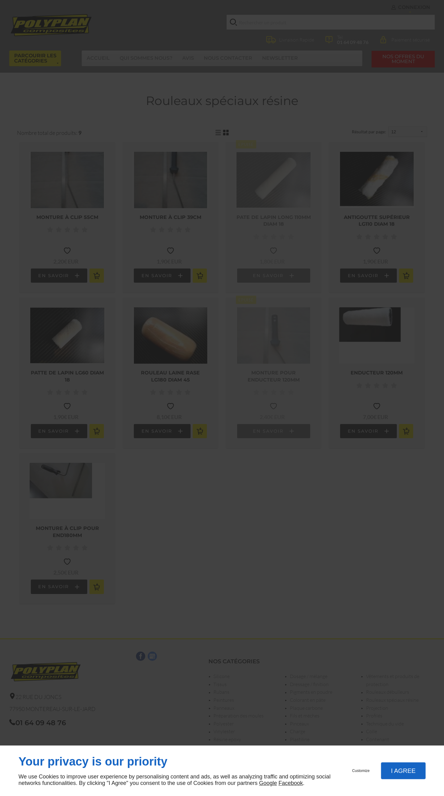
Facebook (290, 783)
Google (268, 783)
